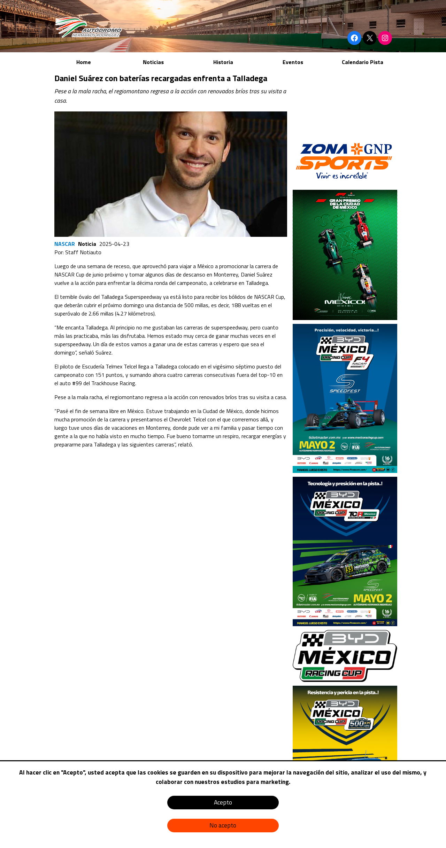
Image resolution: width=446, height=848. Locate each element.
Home (83, 62)
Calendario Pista (362, 62)
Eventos (293, 62)
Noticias (153, 62)
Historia (223, 62)
